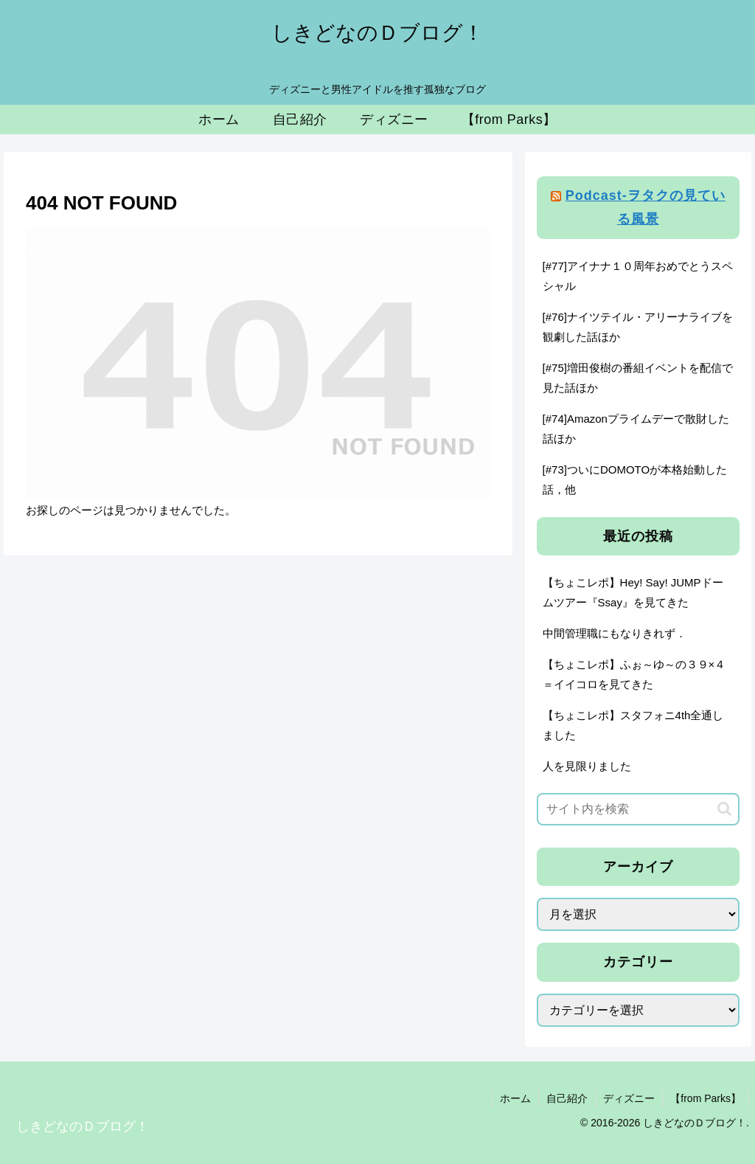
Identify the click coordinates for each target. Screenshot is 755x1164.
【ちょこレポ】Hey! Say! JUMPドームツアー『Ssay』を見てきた (633, 592)
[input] (638, 809)
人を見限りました (587, 766)
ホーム (515, 1098)
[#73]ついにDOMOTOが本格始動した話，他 (635, 479)
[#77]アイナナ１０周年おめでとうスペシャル (638, 276)
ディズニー (629, 1098)
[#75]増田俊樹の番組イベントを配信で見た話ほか (638, 377)
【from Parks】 (705, 1098)
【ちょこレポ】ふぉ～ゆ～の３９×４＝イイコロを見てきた (634, 674)
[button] (724, 808)
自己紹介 (567, 1098)
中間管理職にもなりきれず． (614, 633)
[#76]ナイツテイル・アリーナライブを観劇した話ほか (638, 327)
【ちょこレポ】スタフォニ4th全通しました (633, 725)
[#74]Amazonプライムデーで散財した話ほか (636, 428)
